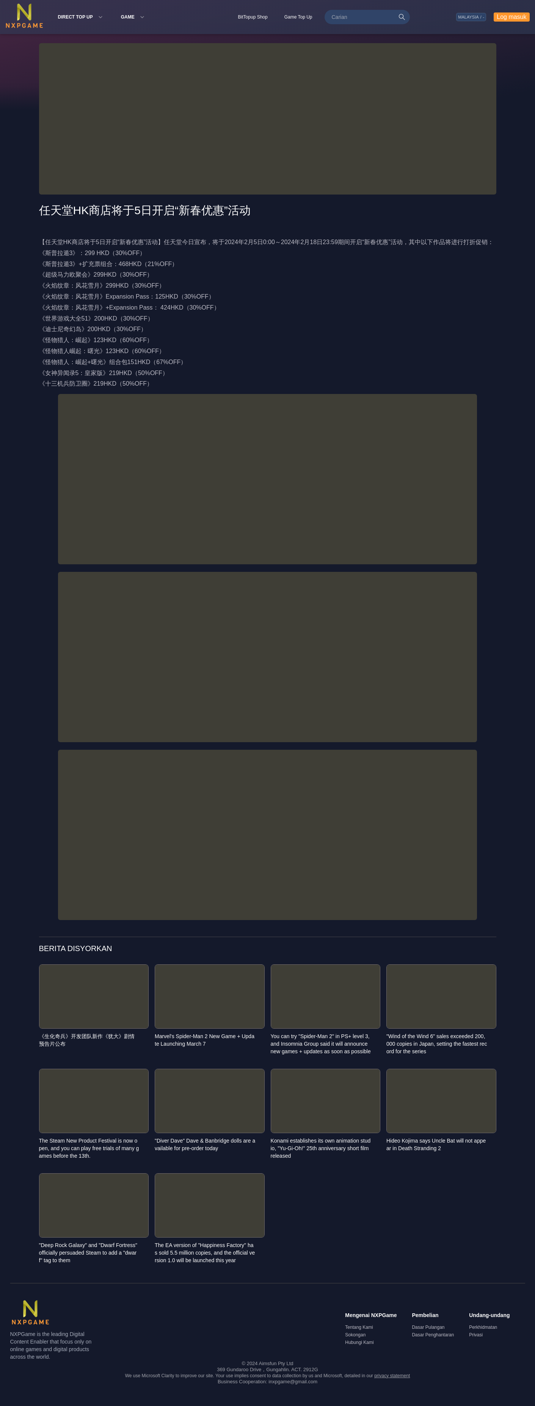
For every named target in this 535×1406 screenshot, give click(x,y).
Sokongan (355, 1334)
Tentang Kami (359, 1327)
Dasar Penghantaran (433, 1334)
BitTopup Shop (253, 17)
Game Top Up (298, 17)
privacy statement (392, 1375)
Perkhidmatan (483, 1327)
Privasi (476, 1334)
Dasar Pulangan (428, 1327)
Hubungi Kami (359, 1342)
